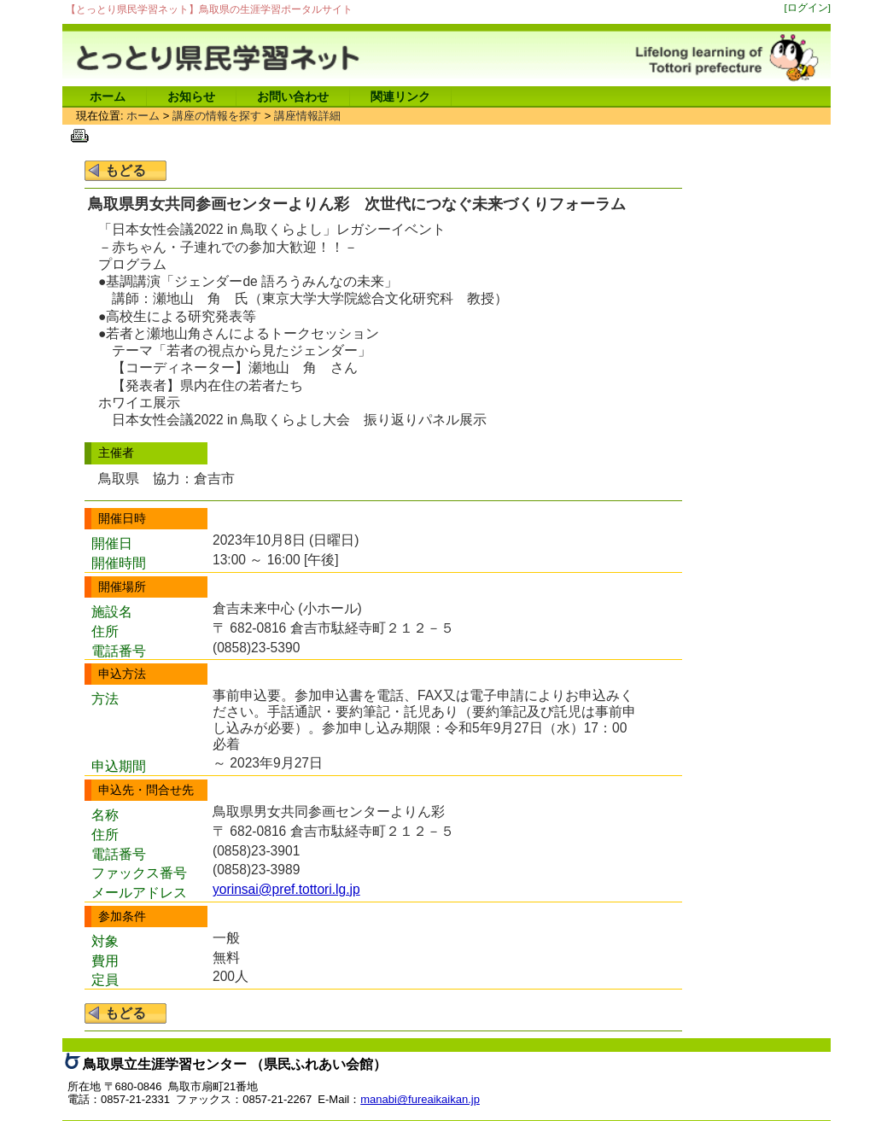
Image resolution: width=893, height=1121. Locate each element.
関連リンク (400, 96)
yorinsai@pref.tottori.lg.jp (286, 889)
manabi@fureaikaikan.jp (420, 1099)
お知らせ (191, 96)
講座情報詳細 (307, 115)
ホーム (107, 96)
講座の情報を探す (216, 115)
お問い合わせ (293, 96)
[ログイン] (808, 7)
